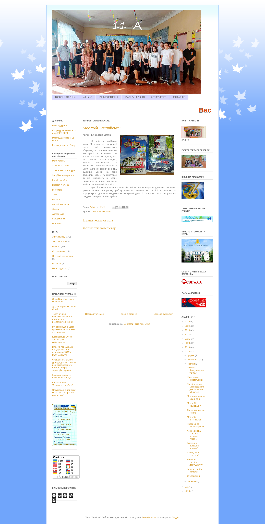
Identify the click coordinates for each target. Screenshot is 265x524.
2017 (187, 486)
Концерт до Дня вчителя (195, 470)
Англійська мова (60, 204)
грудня (191, 355)
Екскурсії (56, 263)
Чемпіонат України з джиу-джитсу (194, 462)
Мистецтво (57, 223)
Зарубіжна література (63, 175)
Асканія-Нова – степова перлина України (194, 435)
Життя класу (58, 236)
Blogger (175, 517)
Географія (57, 190)
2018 (187, 351)
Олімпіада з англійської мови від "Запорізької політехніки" (64, 392)
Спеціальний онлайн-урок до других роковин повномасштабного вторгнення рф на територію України (64, 364)
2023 (187, 330)
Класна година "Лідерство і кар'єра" (62, 383)
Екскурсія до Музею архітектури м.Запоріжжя (62, 339)
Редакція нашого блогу (63, 145)
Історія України (59, 180)
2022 (187, 334)
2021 (187, 339)
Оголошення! (193, 476)
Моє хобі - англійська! (194, 418)
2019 (187, 347)
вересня (192, 481)
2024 (187, 326)
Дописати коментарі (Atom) (137, 324)
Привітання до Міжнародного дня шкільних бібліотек (195, 388)
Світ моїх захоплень (102, 211)
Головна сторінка (128, 314)
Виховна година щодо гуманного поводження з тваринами (63, 329)
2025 (187, 321)
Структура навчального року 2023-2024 (64, 131)
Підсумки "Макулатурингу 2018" (195, 370)
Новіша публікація (94, 314)
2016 (187, 491)
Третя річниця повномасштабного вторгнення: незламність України (62, 318)
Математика (58, 160)
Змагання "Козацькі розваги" (193, 446)
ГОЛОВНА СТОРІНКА (65, 97)
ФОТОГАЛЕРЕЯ (158, 97)
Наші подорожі (59, 268)
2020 (187, 343)
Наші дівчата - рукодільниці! (195, 378)
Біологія (56, 199)
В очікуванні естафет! (193, 454)
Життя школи (59, 241)
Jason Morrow (148, 517)
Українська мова (60, 165)
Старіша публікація (163, 314)
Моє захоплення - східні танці (196, 397)
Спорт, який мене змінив (195, 411)
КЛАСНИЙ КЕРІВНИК (135, 97)
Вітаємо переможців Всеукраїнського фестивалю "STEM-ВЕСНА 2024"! (62, 351)
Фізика (55, 209)
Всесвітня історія (60, 185)
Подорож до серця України (195, 425)
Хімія (54, 194)
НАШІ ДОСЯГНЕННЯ (108, 97)
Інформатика (58, 218)
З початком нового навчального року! (61, 376)
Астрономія (58, 214)
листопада (193, 359)
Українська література (63, 170)
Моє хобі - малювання (194, 404)
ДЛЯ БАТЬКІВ (178, 97)
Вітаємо (56, 246)
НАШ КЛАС (87, 97)
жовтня (191, 364)
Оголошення (58, 251)
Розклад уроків (59, 125)
